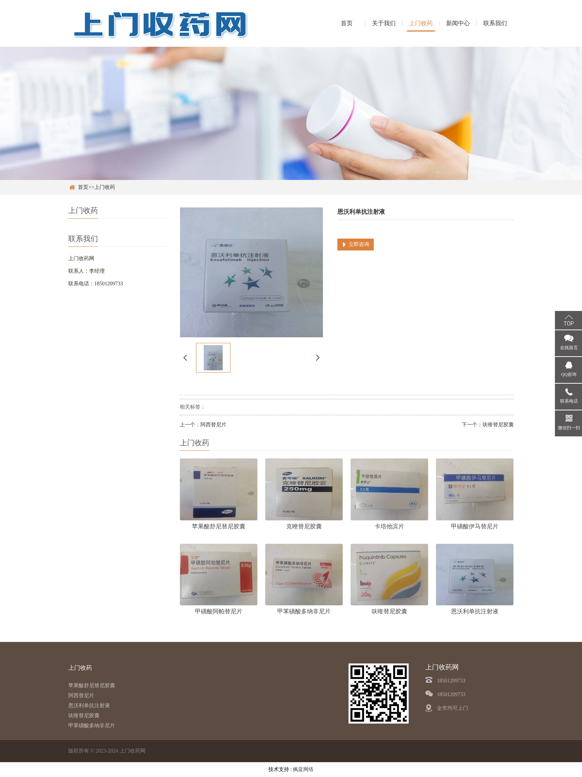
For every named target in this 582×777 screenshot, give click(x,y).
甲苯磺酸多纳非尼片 (91, 725)
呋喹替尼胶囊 (498, 424)
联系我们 (495, 23)
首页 (347, 23)
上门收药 (421, 23)
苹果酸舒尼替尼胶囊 (91, 685)
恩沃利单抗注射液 (89, 705)
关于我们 (384, 23)
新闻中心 (458, 23)
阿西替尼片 (213, 424)
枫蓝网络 (303, 769)
